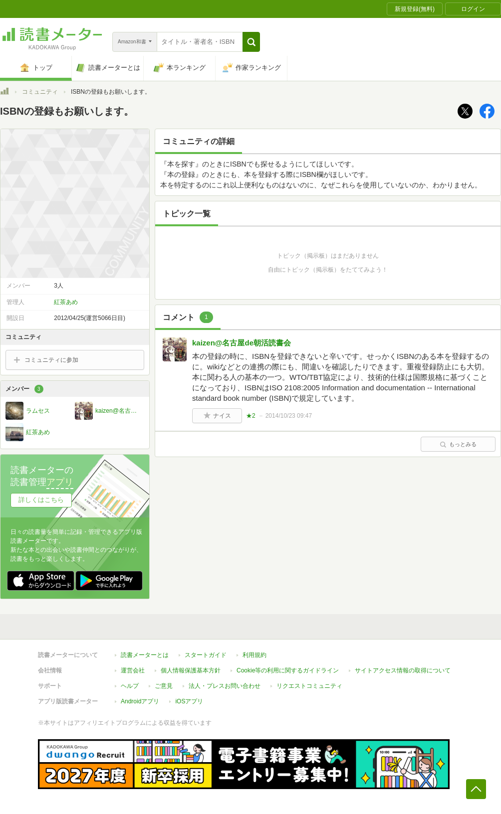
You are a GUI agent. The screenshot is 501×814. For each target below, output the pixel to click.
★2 (250, 415)
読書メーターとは (145, 655)
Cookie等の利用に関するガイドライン (288, 670)
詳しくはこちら (41, 499)
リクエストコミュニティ (309, 686)
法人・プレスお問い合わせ (224, 686)
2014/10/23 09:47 (288, 416)
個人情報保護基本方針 (191, 670)
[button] (251, 42)
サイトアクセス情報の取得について (403, 670)
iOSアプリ (189, 701)
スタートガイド (206, 655)
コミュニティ (40, 91)
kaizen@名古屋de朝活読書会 (241, 342)
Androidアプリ (140, 701)
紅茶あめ (66, 302)
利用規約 (254, 655)
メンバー (24, 389)
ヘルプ (130, 686)
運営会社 (133, 670)
